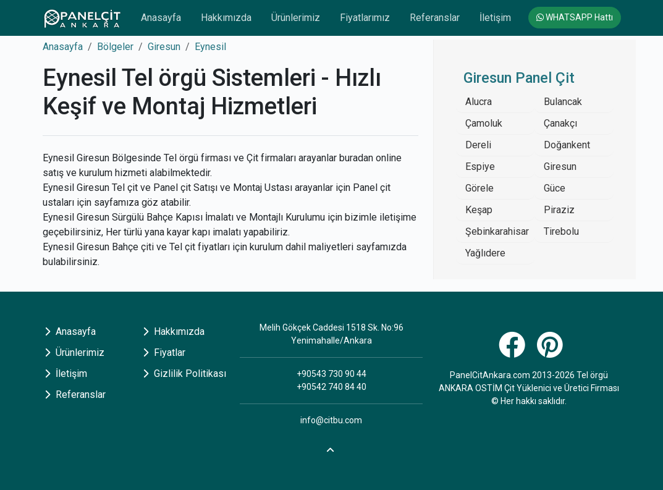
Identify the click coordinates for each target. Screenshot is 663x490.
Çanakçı (560, 123)
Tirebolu (561, 231)
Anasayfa (161, 17)
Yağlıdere (485, 253)
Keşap (478, 210)
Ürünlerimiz (295, 17)
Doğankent (567, 145)
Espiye (480, 166)
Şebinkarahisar (497, 231)
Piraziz (559, 210)
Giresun (164, 47)
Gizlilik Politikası (184, 373)
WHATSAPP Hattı (574, 17)
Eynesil (210, 47)
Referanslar (435, 17)
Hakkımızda (226, 17)
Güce (554, 188)
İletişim (495, 17)
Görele (479, 188)
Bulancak (563, 102)
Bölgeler (115, 47)
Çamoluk (483, 123)
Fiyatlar (164, 352)
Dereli (478, 145)
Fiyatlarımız (365, 17)
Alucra (478, 102)
